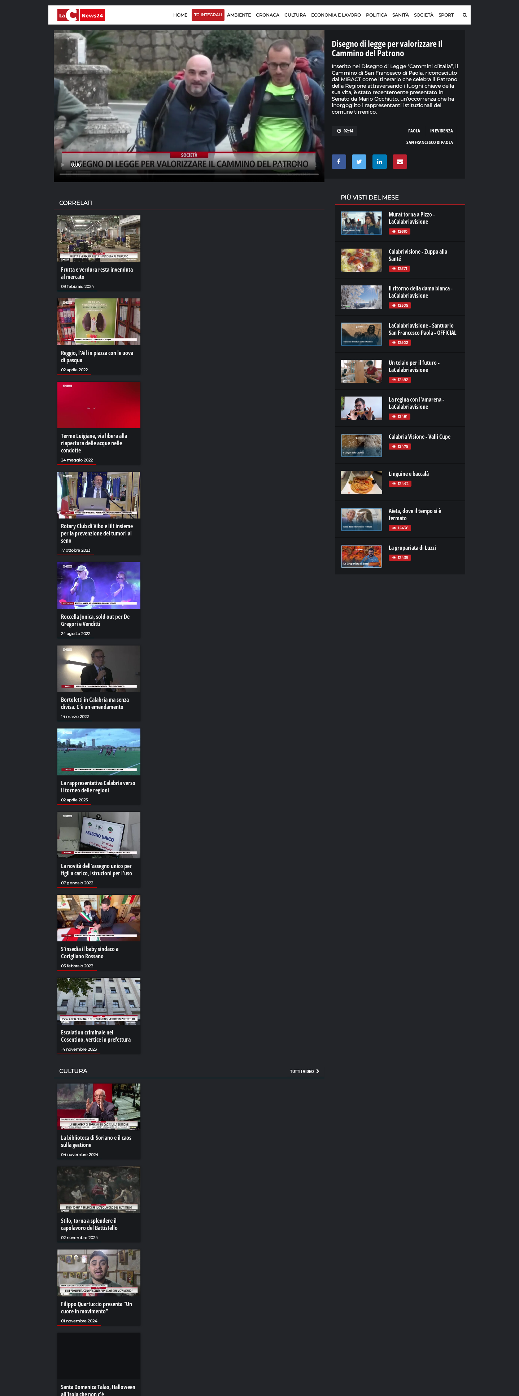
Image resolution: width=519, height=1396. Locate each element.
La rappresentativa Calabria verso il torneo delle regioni (98, 786)
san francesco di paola (429, 142)
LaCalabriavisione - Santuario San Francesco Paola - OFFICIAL (423, 329)
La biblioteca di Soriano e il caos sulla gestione (96, 1141)
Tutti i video (305, 1071)
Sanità (400, 15)
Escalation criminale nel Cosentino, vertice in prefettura (96, 1035)
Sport (446, 15)
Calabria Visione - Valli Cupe (419, 437)
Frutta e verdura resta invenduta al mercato (97, 273)
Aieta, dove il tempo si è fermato (415, 514)
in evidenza (441, 130)
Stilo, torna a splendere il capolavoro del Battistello (89, 1224)
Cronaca (267, 15)
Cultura (295, 15)
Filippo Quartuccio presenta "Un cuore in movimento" (96, 1307)
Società (423, 15)
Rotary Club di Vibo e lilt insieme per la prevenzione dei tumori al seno (97, 533)
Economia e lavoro (336, 15)
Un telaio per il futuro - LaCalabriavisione (414, 366)
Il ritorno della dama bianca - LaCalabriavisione (421, 291)
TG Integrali (208, 14)
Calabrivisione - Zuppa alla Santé (418, 255)
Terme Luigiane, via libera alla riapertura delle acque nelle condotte (94, 443)
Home (180, 15)
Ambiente (239, 15)
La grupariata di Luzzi (412, 548)
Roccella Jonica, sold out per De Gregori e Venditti (95, 620)
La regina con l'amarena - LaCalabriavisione (416, 403)
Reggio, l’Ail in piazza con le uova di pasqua (97, 356)
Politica (376, 15)
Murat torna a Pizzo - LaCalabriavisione (412, 218)
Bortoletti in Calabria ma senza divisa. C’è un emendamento (95, 703)
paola (414, 130)
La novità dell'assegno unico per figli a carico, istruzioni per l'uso (96, 869)
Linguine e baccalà (409, 474)
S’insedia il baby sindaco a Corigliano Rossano (89, 952)
